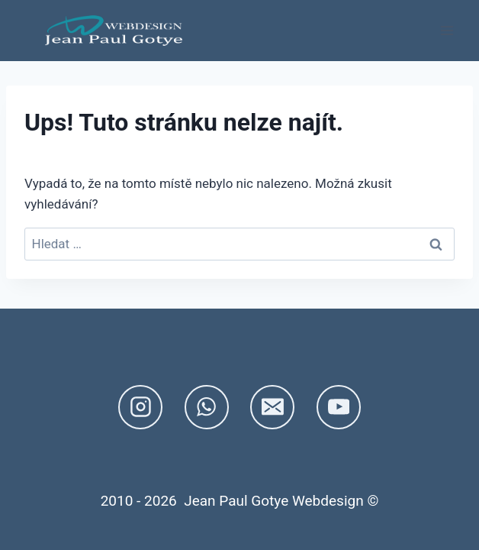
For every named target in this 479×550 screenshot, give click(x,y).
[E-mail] (272, 407)
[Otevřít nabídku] (446, 30)
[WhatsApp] (207, 407)
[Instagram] (140, 407)
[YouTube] (339, 407)
